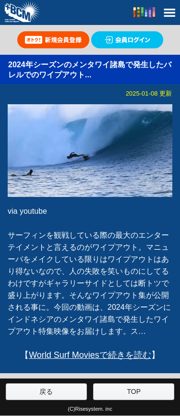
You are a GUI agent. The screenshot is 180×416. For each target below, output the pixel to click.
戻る (46, 391)
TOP (134, 391)
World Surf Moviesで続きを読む (90, 355)
